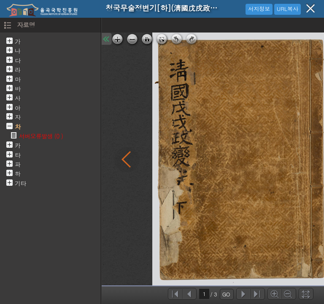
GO (226, 294)
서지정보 (259, 9)
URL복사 (287, 9)
